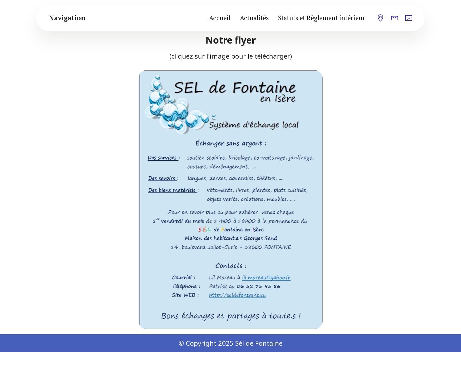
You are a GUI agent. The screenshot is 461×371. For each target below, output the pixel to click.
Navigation (67, 18)
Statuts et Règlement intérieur (321, 18)
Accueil (219, 18)
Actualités (254, 18)
